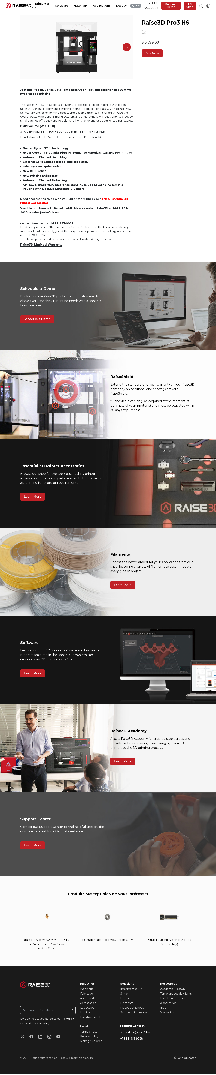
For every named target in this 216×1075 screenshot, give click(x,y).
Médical (85, 1013)
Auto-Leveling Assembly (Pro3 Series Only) (169, 942)
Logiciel (125, 999)
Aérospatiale (88, 1003)
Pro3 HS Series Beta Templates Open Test (63, 90)
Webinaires (167, 1013)
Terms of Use (88, 1032)
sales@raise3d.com (45, 212)
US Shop (189, 6)
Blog (163, 1008)
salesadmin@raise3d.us (135, 1032)
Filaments (126, 1003)
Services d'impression (134, 1013)
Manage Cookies (91, 1041)
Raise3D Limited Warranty (41, 244)
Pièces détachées (132, 1008)
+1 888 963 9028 (144, 6)
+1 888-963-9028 (131, 1039)
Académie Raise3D (172, 989)
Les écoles (87, 1008)
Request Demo (171, 6)
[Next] (127, 47)
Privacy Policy (41, 1024)
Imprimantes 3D (131, 989)
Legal (84, 1027)
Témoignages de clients (176, 994)
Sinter (124, 994)
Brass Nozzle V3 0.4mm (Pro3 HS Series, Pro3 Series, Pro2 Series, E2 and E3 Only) (46, 944)
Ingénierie (86, 989)
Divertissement (90, 1018)
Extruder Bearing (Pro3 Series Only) (107, 942)
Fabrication (87, 994)
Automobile (88, 999)
